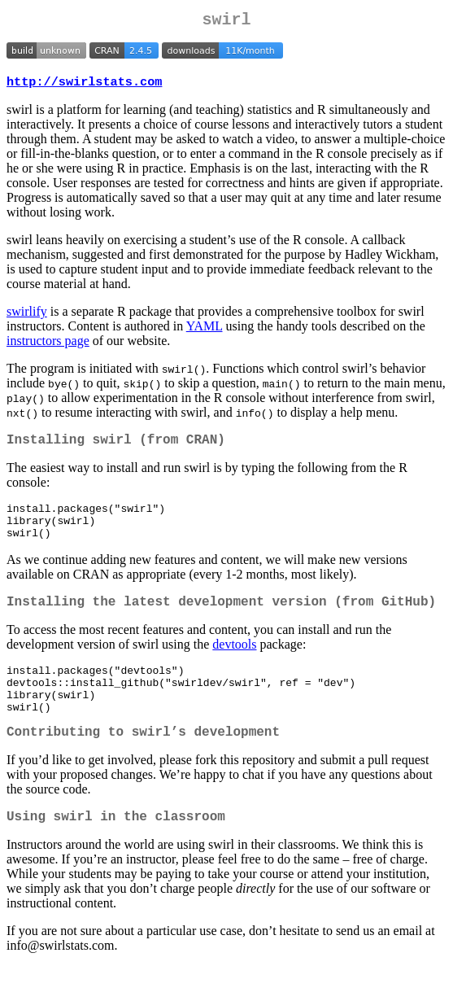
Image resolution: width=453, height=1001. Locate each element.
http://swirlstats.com (84, 86)
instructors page (48, 345)
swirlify (27, 316)
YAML (204, 331)
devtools (234, 663)
